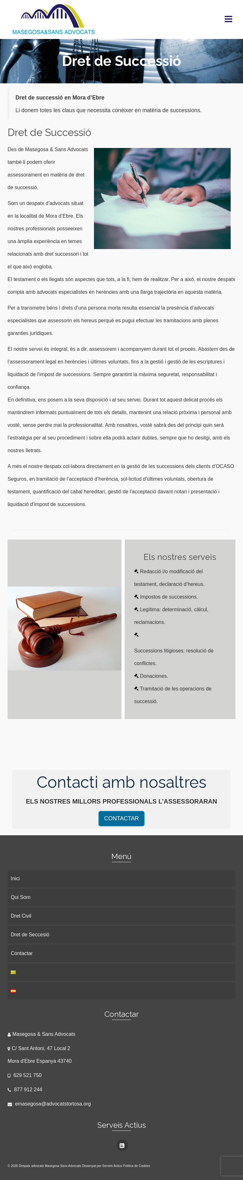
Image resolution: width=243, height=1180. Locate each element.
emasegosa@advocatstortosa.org (49, 1103)
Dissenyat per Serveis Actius (102, 1166)
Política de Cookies (136, 1166)
